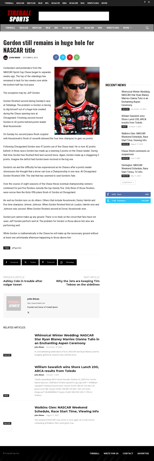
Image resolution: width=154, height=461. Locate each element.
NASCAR (7, 355)
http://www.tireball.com (36, 303)
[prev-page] (5, 430)
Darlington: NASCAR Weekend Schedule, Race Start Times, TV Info (135, 168)
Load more (128, 182)
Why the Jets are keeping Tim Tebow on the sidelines (78, 282)
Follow (145, 200)
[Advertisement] (74, 16)
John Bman (14, 57)
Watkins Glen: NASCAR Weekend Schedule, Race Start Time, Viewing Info (135, 137)
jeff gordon (16, 248)
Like (147, 194)
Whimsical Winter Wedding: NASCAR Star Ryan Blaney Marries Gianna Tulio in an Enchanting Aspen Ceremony (67, 339)
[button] (147, 27)
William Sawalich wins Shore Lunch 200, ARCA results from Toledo (134, 119)
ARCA (6, 395)
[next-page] (10, 430)
